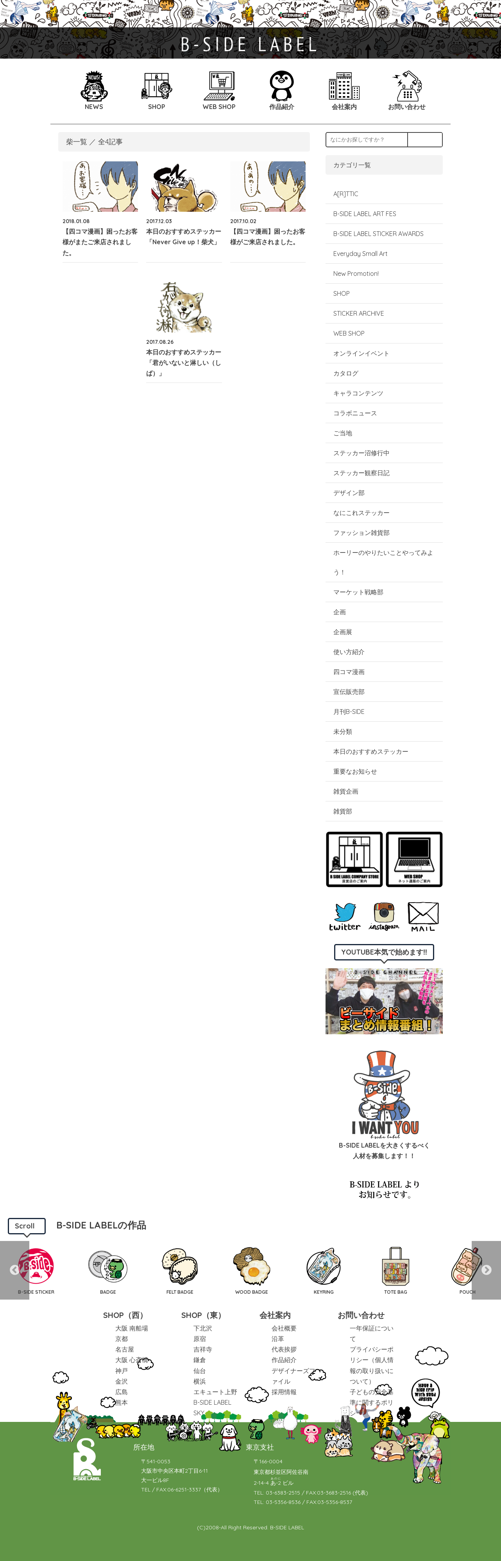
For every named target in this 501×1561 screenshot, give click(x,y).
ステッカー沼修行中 (361, 453)
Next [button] (486, 1270)
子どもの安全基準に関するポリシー (372, 1402)
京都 (121, 1339)
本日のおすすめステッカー (370, 751)
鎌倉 (199, 1360)
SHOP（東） (203, 1315)
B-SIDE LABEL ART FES (364, 214)
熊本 (121, 1402)
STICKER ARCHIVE (359, 313)
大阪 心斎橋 (131, 1360)
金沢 (121, 1381)
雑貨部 (342, 811)
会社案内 (275, 1315)
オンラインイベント (361, 353)
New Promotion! (356, 273)
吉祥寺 (202, 1349)
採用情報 (284, 1392)
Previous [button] (14, 1270)
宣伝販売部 (349, 692)
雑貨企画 (345, 791)
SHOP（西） (125, 1315)
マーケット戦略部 (358, 592)
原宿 (199, 1339)
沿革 (278, 1339)
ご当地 (342, 433)
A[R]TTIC (345, 194)
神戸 (121, 1371)
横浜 (199, 1381)
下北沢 (202, 1328)
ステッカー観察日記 (361, 473)
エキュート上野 (215, 1392)
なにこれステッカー (361, 513)
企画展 (342, 632)
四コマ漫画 (349, 672)
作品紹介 (284, 1360)
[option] (36, 1270)
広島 (121, 1392)
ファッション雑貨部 (361, 532)
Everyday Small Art (360, 253)
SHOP (341, 293)
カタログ (345, 373)
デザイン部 (349, 493)
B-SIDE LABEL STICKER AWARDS (378, 234)
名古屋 (124, 1349)
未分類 (342, 731)
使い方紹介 (349, 652)
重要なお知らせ (355, 771)
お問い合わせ (361, 1315)
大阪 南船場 (131, 1328)
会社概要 (284, 1328)
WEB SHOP (349, 333)
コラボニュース (355, 413)
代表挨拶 (284, 1349)
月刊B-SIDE (349, 711)
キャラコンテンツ (358, 393)
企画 (339, 612)
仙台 (199, 1371)
